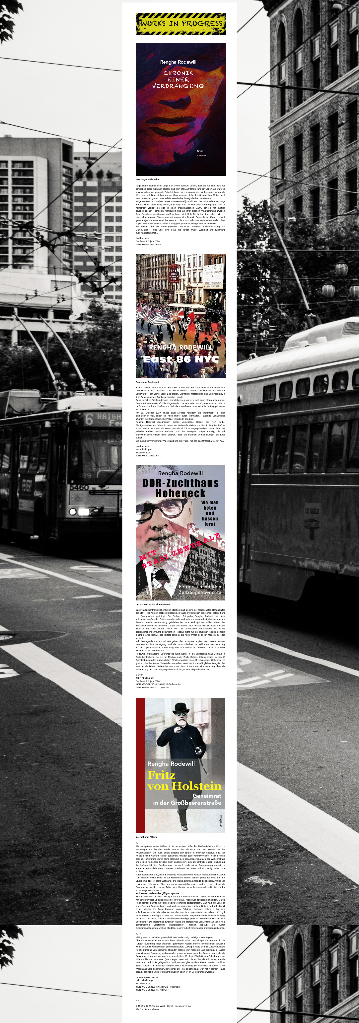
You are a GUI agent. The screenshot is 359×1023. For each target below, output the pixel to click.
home (138, 1000)
